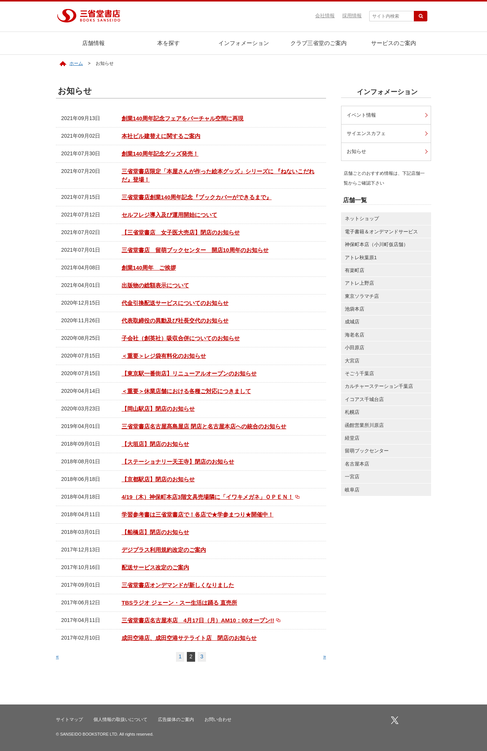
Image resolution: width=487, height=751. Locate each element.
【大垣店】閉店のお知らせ (155, 444)
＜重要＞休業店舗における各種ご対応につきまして (186, 391)
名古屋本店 (357, 464)
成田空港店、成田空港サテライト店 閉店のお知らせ (189, 638)
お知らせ (357, 152)
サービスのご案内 (393, 43)
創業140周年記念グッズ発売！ (160, 153)
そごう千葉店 (359, 374)
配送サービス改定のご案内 (155, 567)
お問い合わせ (217, 719)
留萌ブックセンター (367, 451)
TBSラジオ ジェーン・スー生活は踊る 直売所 (179, 602)
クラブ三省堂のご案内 (318, 43)
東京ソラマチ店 (362, 297)
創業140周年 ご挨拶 (149, 267)
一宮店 (352, 477)
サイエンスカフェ (368, 133)
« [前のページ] (57, 656)
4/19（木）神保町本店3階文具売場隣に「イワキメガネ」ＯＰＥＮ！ (207, 497)
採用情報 (352, 15)
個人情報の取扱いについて (120, 719)
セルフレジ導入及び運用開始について (169, 215)
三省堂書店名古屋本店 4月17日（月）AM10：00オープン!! (198, 620)
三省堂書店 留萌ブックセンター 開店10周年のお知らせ (195, 250)
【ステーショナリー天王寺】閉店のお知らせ (178, 461)
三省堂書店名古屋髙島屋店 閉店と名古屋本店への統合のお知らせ (204, 426)
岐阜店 (352, 490)
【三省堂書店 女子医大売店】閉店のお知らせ (181, 232)
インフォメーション (243, 43)
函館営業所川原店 (364, 426)
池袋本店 (354, 309)
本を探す (168, 43)
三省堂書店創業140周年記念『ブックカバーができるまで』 (197, 197)
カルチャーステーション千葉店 (379, 387)
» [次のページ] (324, 656)
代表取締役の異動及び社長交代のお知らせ (175, 320)
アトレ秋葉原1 (361, 258)
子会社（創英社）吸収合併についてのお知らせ (181, 338)
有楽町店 (354, 271)
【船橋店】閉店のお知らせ (155, 532)
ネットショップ (362, 219)
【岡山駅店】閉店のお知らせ (158, 409)
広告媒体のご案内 (176, 719)
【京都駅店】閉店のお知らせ (158, 479)
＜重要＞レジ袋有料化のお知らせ (164, 356)
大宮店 (352, 361)
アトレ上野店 (359, 284)
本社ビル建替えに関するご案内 (161, 136)
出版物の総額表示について (155, 285)
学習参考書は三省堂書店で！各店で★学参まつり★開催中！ (198, 514)
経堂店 (352, 439)
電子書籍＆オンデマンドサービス (381, 232)
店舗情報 (93, 43)
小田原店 (354, 348)
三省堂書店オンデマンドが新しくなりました (178, 585)
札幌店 (352, 413)
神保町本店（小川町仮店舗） (376, 245)
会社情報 (325, 15)
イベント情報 (363, 115)
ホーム (76, 63)
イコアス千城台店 (364, 400)
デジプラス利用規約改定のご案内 (164, 550)
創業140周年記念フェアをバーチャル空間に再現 (183, 118)
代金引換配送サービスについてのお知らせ (175, 303)
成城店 (352, 322)
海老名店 (354, 335)
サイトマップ (69, 719)
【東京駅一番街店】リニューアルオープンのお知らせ (189, 373)
